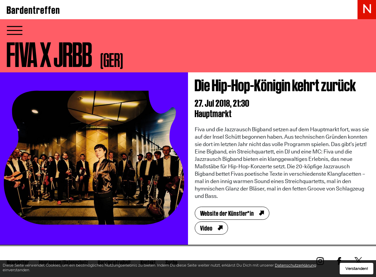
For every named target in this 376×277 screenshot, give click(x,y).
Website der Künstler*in (227, 213)
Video (206, 228)
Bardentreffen (33, 10)
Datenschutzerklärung (295, 265)
